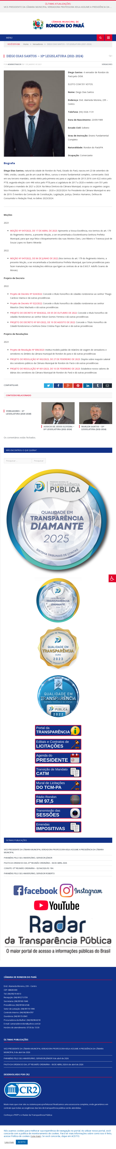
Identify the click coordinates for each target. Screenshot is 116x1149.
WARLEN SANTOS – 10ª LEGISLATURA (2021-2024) (93, 439)
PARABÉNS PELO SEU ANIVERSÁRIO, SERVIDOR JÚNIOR (28, 869)
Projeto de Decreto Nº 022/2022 (26, 314)
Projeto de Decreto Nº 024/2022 (26, 305)
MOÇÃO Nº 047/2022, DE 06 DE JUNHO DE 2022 (34, 269)
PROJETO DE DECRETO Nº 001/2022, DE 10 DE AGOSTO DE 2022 (42, 333)
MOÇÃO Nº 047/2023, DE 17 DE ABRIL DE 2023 (33, 242)
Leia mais (35, 1136)
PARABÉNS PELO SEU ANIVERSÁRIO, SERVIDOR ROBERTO (29, 884)
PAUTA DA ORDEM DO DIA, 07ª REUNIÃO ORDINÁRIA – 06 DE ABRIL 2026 (35, 874)
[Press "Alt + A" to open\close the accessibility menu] (112, 578)
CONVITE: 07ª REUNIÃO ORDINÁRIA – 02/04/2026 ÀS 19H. (29, 879)
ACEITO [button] (22, 1141)
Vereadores (107, 76)
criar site (22, 1115)
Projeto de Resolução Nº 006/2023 (27, 361)
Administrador (14, 76)
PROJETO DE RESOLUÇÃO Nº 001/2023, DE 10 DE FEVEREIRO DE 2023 (45, 380)
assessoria (74, 1115)
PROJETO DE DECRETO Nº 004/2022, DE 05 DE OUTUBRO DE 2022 (43, 324)
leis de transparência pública (52, 1119)
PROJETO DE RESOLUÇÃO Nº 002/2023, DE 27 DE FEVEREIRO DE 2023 (45, 370)
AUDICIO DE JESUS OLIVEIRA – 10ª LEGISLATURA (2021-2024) (59, 439)
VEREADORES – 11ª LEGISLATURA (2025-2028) (18, 424)
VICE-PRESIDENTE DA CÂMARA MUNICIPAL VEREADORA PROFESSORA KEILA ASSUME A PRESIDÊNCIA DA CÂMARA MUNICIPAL (59, 7)
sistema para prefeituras (40, 1115)
